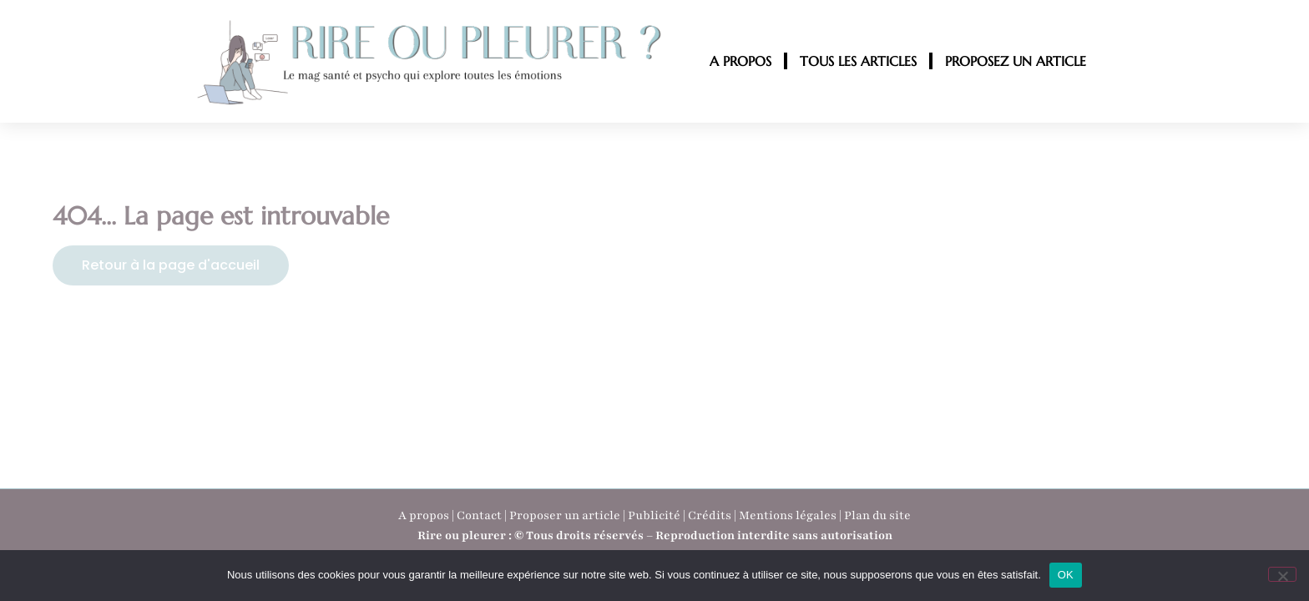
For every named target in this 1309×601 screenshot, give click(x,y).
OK (1066, 574)
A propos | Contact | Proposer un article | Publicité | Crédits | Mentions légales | (621, 515)
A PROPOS (740, 61)
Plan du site (877, 515)
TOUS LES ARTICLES (858, 61)
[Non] (1282, 574)
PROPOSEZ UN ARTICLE (1015, 61)
